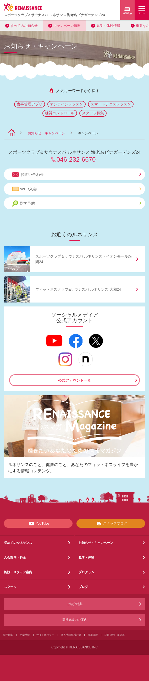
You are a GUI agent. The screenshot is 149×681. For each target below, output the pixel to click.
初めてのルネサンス (18, 543)
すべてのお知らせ (24, 26)
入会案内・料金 (15, 557)
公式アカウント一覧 (74, 380)
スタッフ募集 (93, 113)
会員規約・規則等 (114, 634)
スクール (10, 587)
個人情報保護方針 (71, 634)
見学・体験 (86, 557)
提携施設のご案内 (74, 620)
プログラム (86, 572)
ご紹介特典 (74, 604)
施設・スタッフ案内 (18, 572)
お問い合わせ (76, 174)
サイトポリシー (45, 634)
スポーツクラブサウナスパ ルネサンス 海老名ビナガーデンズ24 (54, 15)
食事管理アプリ (29, 104)
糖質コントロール (59, 113)
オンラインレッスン (66, 104)
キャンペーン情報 (67, 26)
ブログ (83, 587)
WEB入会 (76, 189)
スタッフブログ (111, 523)
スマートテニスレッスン (111, 104)
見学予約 (76, 203)
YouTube (38, 523)
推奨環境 (93, 634)
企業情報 (25, 634)
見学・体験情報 (108, 26)
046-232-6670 (76, 159)
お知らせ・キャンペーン (46, 133)
